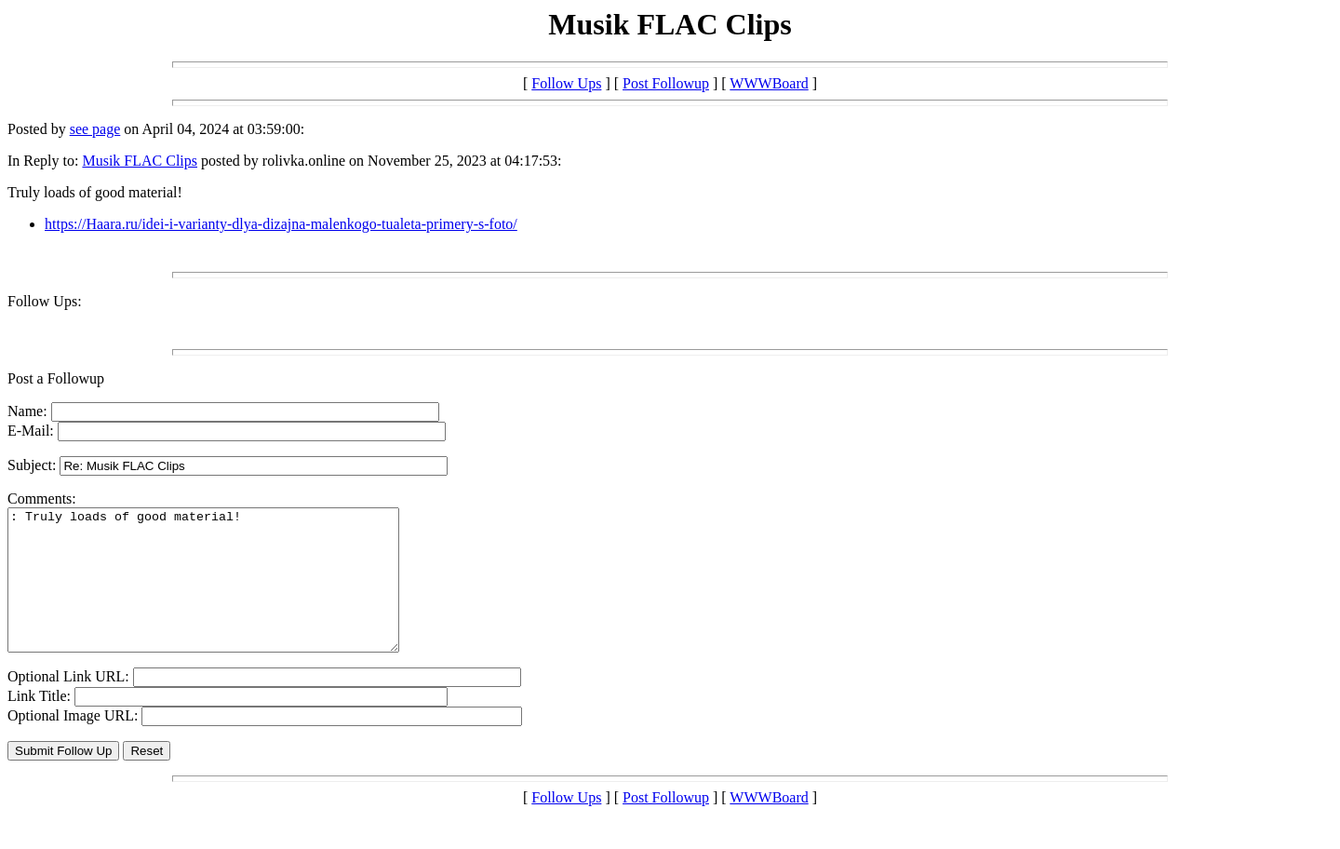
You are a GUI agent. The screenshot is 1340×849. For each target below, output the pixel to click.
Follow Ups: (44, 301)
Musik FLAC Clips (139, 160)
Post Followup (666, 83)
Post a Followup (55, 378)
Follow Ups (566, 83)
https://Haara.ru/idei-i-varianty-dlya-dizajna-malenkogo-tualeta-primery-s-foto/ (281, 224)
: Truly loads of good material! (226, 594)
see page (95, 129)
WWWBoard (769, 83)
